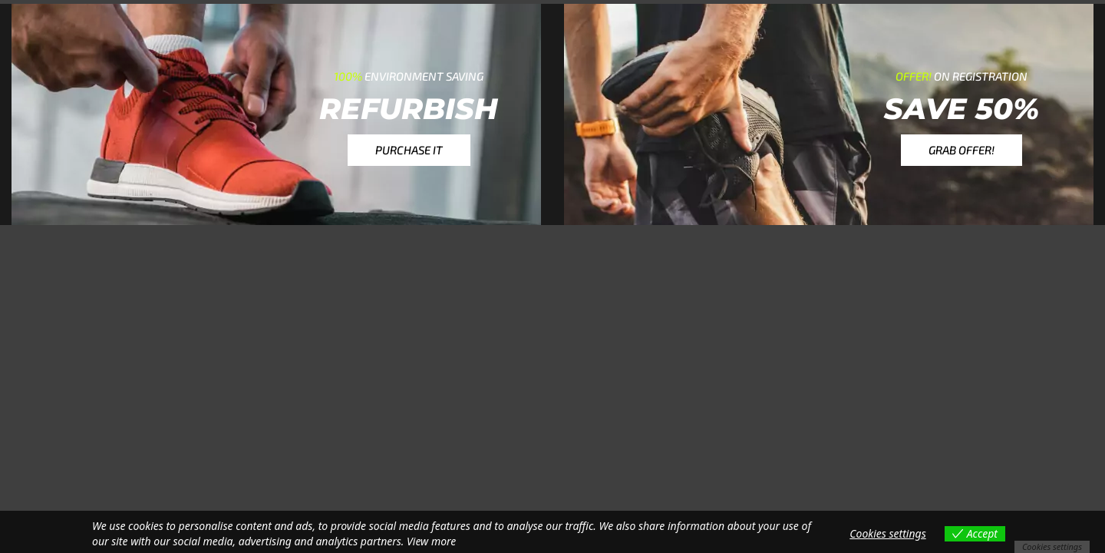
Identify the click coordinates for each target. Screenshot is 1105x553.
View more (431, 541)
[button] (409, 150)
